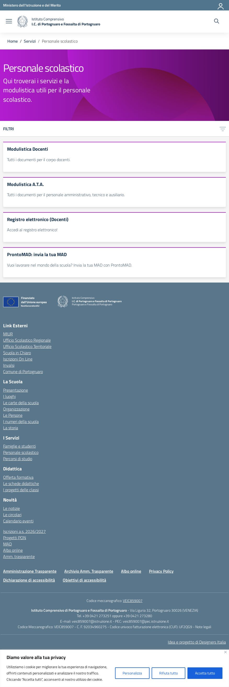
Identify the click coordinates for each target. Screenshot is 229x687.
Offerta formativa (18, 477)
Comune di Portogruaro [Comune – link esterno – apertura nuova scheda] (23, 371)
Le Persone (12, 415)
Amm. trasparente (19, 556)
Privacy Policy (161, 571)
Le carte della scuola (21, 402)
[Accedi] (221, 5)
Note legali (203, 626)
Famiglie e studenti (19, 446)
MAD (7, 544)
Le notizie (11, 508)
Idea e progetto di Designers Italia (197, 642)
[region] (114, 668)
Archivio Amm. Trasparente (88, 571)
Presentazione (15, 390)
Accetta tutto (205, 673)
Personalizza (132, 673)
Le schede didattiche (21, 483)
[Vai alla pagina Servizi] (30, 41)
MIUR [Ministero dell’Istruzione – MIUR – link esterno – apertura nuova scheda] (8, 334)
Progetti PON (14, 537)
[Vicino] (225, 652)
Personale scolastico (20, 452)
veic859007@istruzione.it (92, 621)
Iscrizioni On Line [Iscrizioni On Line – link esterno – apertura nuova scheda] (17, 359)
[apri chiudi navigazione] (9, 22)
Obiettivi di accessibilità (84, 580)
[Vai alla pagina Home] (12, 41)
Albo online (13, 550)
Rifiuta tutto (168, 673)
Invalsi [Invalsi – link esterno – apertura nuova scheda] (8, 365)
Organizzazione (16, 409)
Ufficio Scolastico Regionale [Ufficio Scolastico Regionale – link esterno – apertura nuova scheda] (27, 340)
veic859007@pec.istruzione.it (146, 621)
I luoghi (9, 396)
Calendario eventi (18, 521)
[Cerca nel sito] (217, 21)
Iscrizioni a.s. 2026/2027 (24, 531)
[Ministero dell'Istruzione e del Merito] (32, 5)
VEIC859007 (132, 600)
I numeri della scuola (21, 421)
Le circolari (12, 514)
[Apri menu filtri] (223, 128)
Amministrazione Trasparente (29, 571)
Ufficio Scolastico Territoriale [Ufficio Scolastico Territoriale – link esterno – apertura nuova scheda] (27, 346)
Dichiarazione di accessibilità (29, 580)
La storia (10, 428)
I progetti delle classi (21, 490)
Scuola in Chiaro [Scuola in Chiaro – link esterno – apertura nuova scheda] (17, 353)
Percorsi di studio (17, 458)
